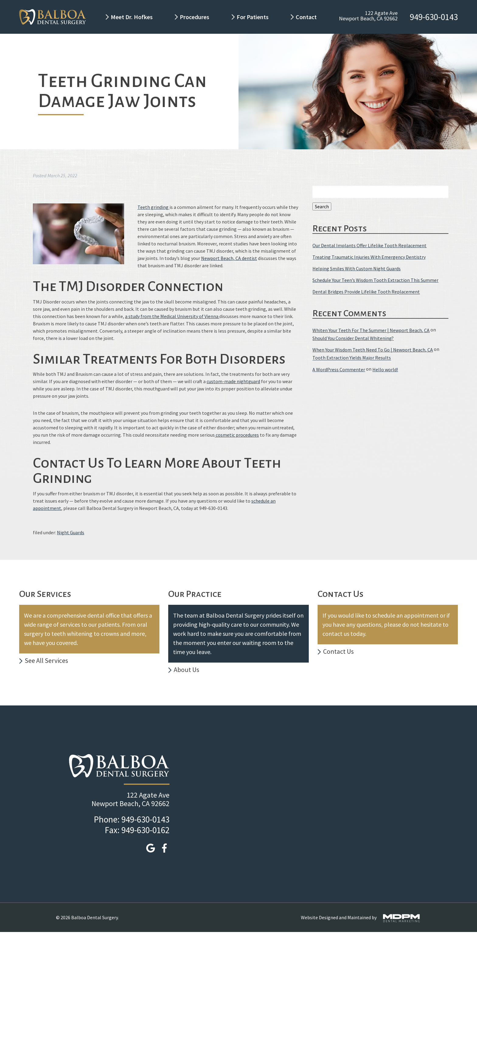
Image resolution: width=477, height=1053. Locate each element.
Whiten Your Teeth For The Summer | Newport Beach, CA (371, 330)
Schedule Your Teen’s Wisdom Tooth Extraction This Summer (375, 280)
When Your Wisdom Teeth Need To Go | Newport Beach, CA (372, 350)
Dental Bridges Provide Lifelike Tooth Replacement (366, 292)
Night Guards (70, 532)
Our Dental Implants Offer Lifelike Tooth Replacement (369, 245)
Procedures (194, 17)
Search (322, 206)
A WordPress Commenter (338, 369)
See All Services (46, 660)
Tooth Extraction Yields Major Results (351, 358)
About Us (186, 669)
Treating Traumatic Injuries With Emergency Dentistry (369, 257)
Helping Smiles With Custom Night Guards (356, 268)
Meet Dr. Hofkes (132, 17)
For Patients (253, 17)
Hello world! (385, 369)
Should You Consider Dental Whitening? (353, 338)
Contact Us (338, 651)
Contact (307, 17)
